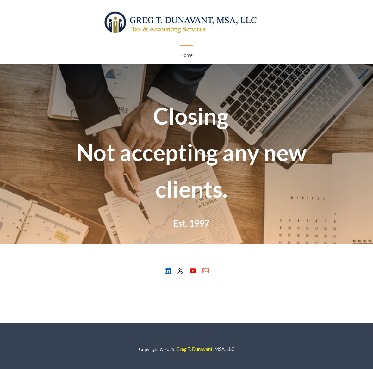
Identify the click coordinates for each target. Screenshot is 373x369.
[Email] (205, 270)
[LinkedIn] (167, 270)
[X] (180, 270)
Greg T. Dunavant (194, 349)
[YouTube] (193, 270)
